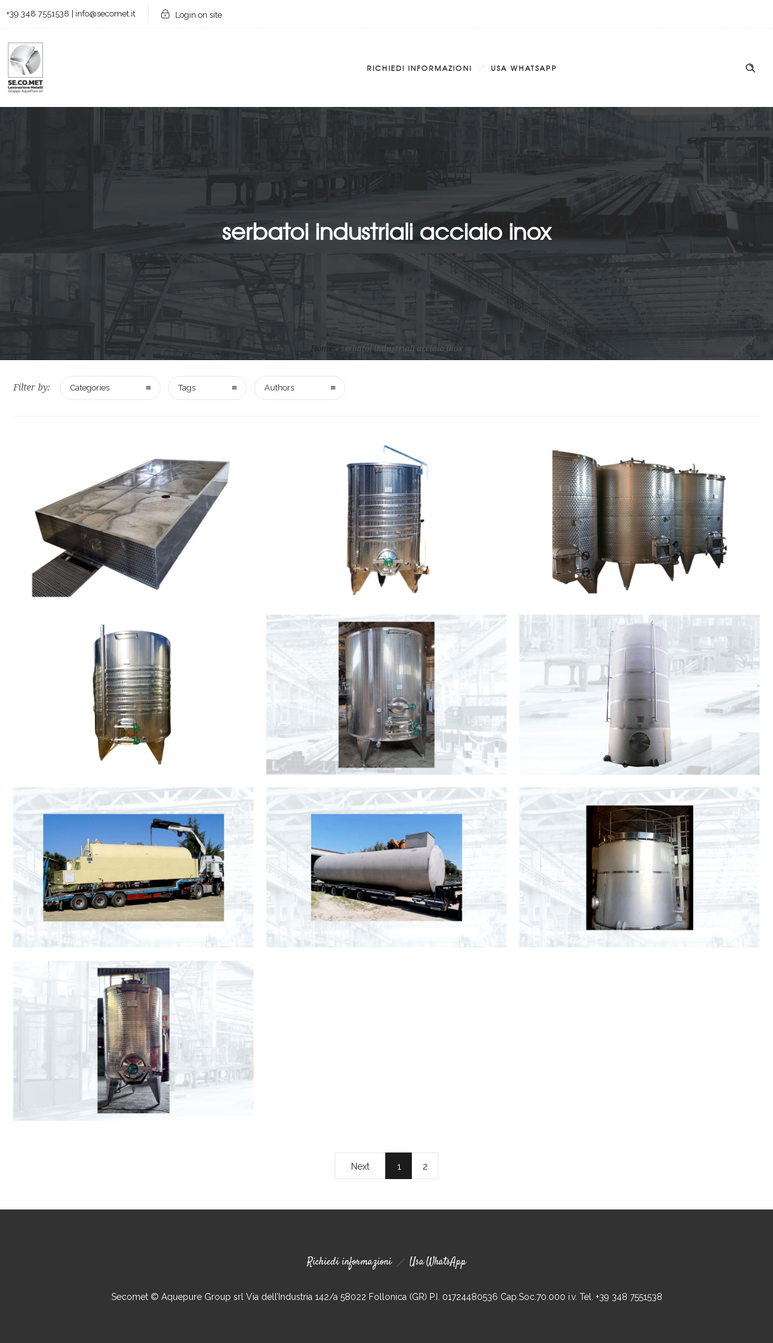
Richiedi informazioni (419, 68)
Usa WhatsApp (524, 68)
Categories (89, 387)
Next (360, 1166)
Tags (186, 387)
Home (322, 348)
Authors (279, 387)
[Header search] (750, 68)
